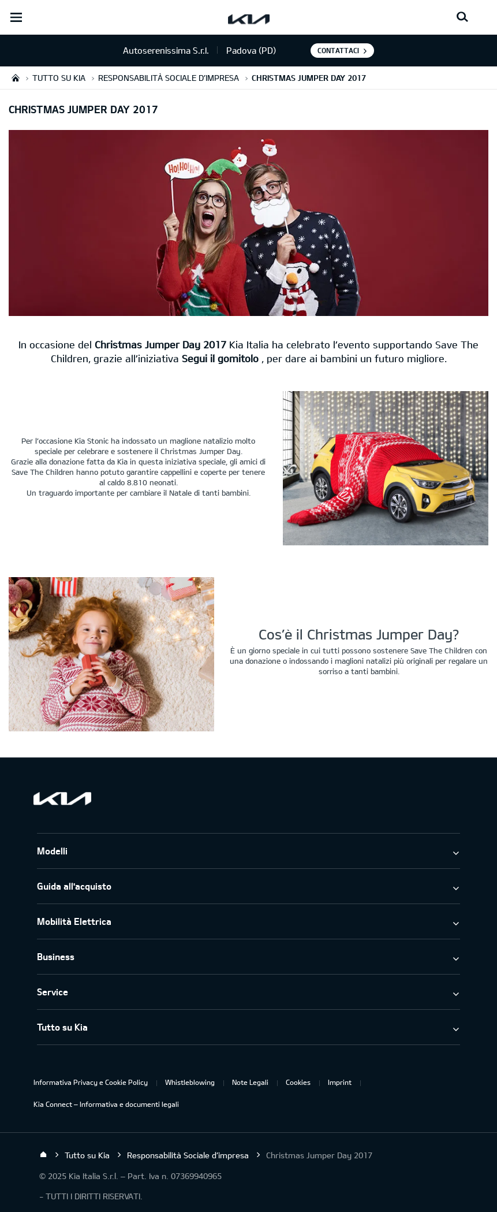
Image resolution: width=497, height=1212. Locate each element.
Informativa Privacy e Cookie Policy (90, 1082)
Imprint (340, 1082)
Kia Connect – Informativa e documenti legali (106, 1104)
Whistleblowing (190, 1082)
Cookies (298, 1082)
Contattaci (338, 50)
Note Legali (250, 1082)
